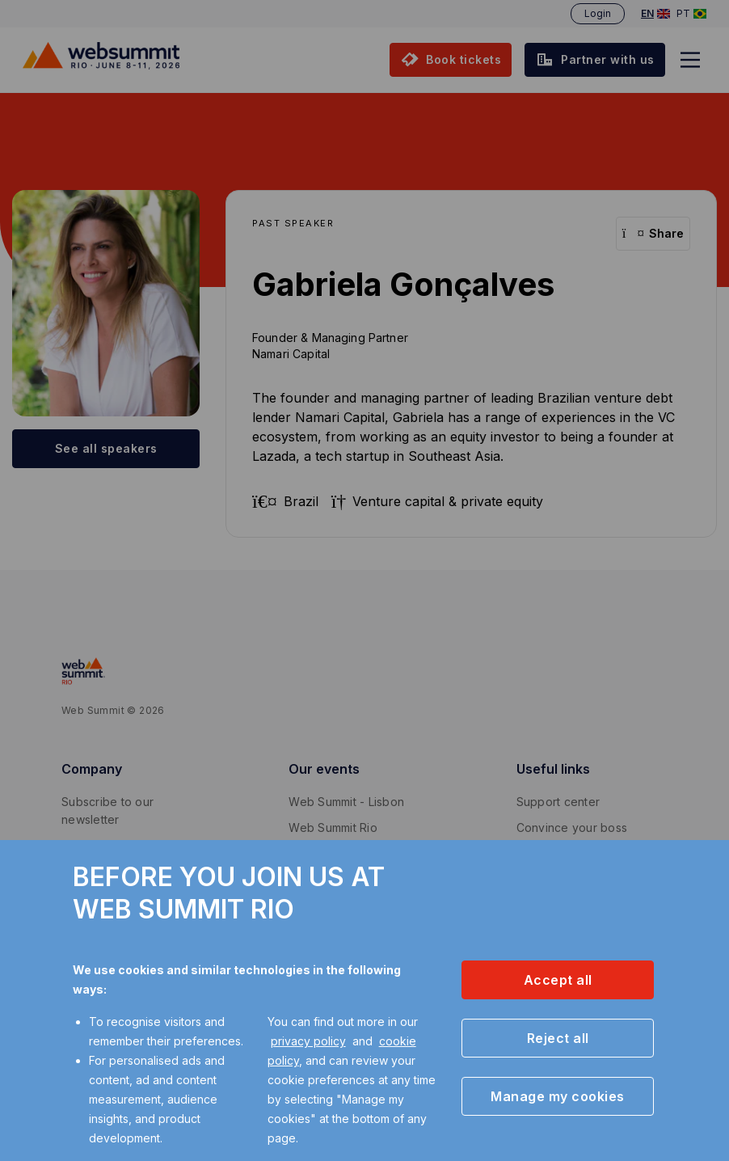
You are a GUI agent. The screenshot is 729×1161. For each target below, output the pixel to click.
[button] (557, 979)
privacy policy (308, 1041)
